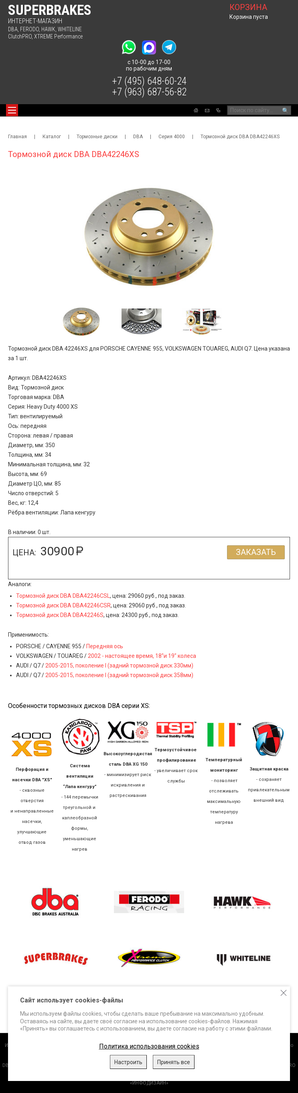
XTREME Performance (58, 36)
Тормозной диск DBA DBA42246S (59, 615)
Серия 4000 (171, 136)
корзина (248, 7)
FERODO (29, 29)
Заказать (256, 552)
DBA (13, 29)
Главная (17, 136)
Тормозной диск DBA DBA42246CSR (63, 605)
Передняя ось (104, 646)
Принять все (173, 1062)
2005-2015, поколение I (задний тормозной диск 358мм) (119, 675)
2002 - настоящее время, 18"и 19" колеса (142, 656)
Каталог (52, 136)
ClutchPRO (20, 36)
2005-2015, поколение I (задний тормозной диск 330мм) (119, 665)
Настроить (128, 1062)
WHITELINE (70, 29)
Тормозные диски (97, 136)
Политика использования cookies (149, 1046)
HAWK (48, 29)
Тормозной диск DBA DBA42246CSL (63, 596)
